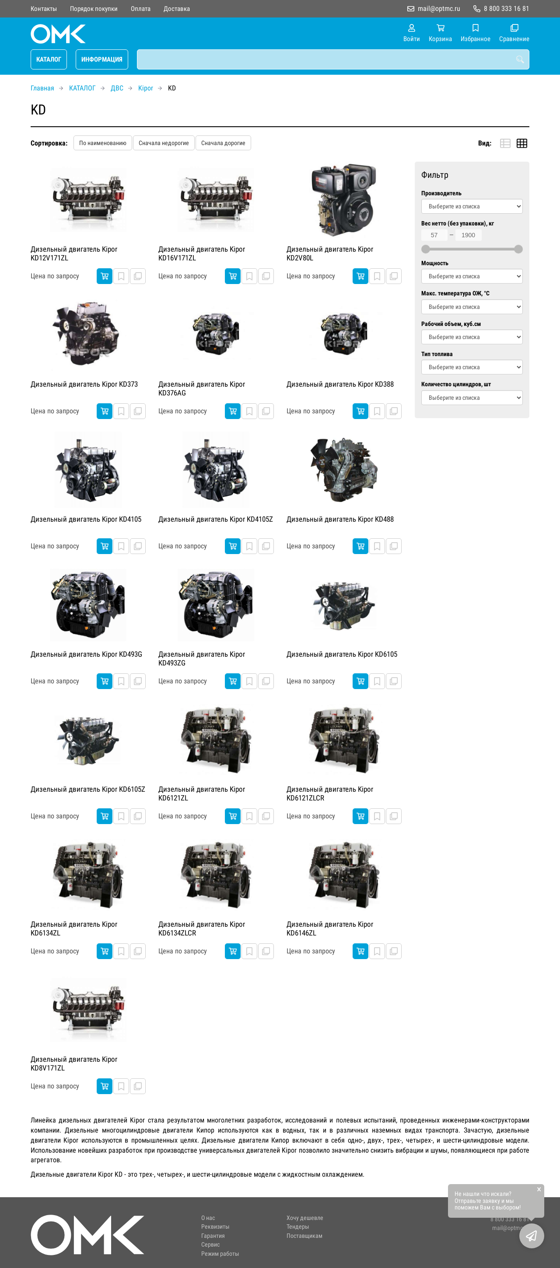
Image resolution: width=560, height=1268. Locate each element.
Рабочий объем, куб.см (451, 324)
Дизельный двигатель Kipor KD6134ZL (74, 928)
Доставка (177, 9)
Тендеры (298, 1226)
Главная (42, 88)
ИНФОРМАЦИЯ (101, 59)
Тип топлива (437, 354)
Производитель (441, 193)
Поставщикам (304, 1236)
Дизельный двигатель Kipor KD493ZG (201, 658)
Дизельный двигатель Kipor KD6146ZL (330, 928)
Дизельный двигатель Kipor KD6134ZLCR (201, 928)
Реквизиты (215, 1226)
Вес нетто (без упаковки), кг (457, 223)
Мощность (434, 263)
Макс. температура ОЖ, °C (455, 293)
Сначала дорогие (223, 142)
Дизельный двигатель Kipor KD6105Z (88, 789)
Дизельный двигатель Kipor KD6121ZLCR (330, 793)
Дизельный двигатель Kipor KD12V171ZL (74, 253)
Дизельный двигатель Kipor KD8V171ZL (74, 1063)
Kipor (145, 88)
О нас (208, 1218)
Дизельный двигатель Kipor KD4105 (86, 519)
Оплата (140, 9)
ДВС (117, 88)
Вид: (484, 143)
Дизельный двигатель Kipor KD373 (84, 384)
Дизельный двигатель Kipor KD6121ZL (201, 793)
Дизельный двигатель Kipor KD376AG (201, 388)
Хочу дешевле (305, 1218)
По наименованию (102, 142)
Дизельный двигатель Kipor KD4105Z (215, 519)
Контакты (44, 9)
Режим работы (220, 1254)
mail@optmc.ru (439, 8)
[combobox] (333, 59)
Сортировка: (49, 143)
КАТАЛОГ (48, 59)
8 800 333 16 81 (506, 8)
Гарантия (213, 1236)
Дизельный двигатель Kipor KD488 (340, 519)
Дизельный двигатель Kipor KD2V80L (330, 253)
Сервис (210, 1244)
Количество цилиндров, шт (456, 384)
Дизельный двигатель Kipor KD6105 (342, 654)
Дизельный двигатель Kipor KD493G (86, 654)
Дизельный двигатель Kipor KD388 (340, 384)
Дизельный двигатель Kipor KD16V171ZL (201, 253)
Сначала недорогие (164, 142)
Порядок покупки (94, 9)
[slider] (425, 249)
